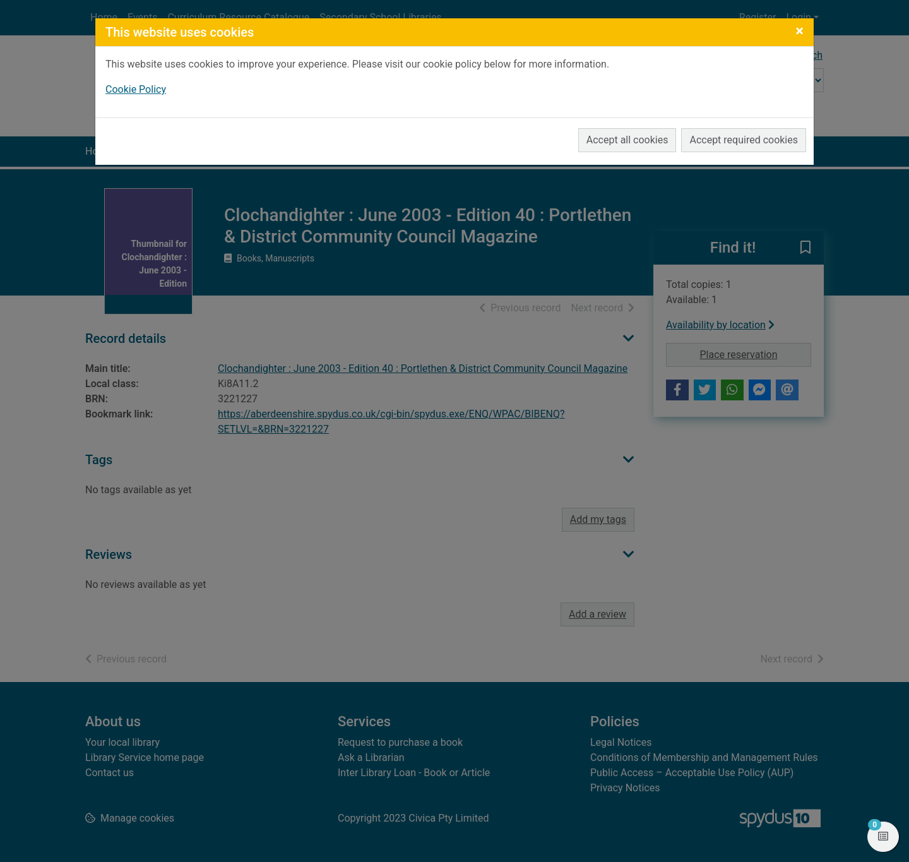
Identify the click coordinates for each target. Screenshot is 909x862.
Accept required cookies (743, 140)
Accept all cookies (627, 140)
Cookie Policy (135, 89)
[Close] (799, 31)
